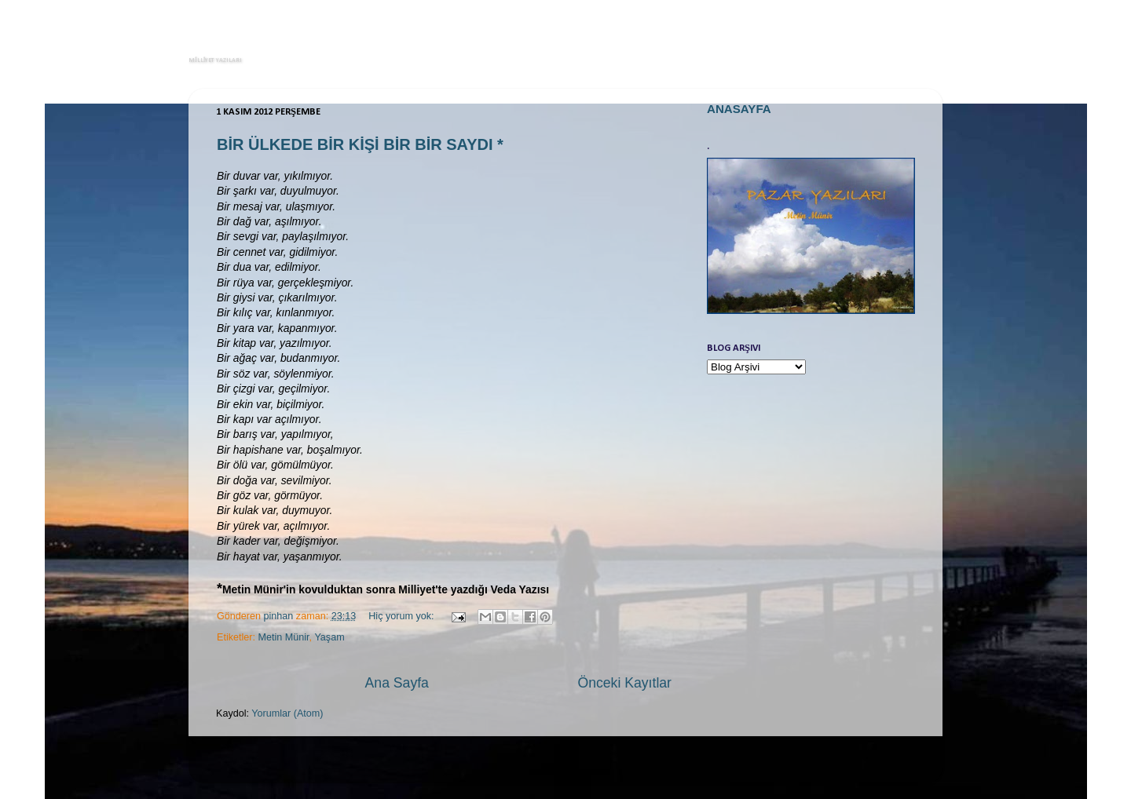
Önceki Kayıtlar (624, 683)
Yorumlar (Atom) (287, 713)
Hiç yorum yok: (402, 616)
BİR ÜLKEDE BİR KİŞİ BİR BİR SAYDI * (360, 144)
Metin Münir (283, 637)
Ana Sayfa (397, 683)
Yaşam (329, 637)
